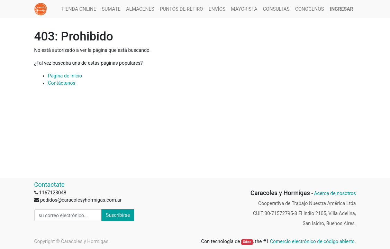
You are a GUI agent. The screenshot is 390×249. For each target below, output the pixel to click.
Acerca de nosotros (335, 193)
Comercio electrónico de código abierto (312, 241)
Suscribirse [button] (118, 215)
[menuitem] (78, 9)
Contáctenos (61, 83)
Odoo (247, 242)
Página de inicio (65, 76)
